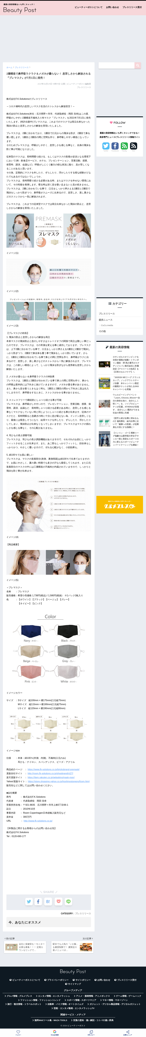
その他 (102, 331)
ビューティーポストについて (89, 7)
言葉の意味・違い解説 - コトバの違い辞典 (93, 1021)
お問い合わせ (112, 7)
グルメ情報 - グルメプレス (19, 997)
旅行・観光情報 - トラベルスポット (24, 1005)
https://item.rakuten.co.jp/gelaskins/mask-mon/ (51, 777)
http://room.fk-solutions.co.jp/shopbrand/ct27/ (50, 773)
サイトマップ (74, 985)
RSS (133, 151)
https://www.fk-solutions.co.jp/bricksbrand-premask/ (54, 769)
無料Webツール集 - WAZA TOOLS (51, 1021)
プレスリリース (83, 913)
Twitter (106, 151)
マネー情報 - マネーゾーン (115, 1001)
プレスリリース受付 (132, 7)
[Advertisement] (73, 37)
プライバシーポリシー (58, 981)
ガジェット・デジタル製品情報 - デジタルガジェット (115, 1005)
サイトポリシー (83, 981)
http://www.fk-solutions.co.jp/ (38, 821)
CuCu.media (107, 325)
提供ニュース (106, 320)
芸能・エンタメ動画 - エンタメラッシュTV (74, 1009)
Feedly (124, 151)
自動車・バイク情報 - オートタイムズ (65, 1005)
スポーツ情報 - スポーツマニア (81, 1001)
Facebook (115, 151)
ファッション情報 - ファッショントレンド (40, 1001)
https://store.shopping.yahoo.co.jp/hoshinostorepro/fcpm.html (58, 781)
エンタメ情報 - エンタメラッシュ (54, 997)
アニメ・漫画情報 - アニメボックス (93, 997)
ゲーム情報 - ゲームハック (128, 997)
